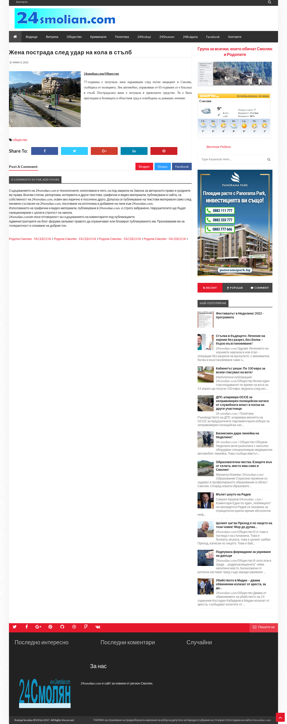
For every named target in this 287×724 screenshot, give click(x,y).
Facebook (182, 166)
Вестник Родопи (219, 147)
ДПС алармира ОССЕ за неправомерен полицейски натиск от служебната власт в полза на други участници (242, 402)
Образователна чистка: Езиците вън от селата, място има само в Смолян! (244, 465)
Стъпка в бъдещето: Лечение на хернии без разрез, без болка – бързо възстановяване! (240, 339)
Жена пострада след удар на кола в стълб (70, 52)
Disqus (162, 166)
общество (20, 140)
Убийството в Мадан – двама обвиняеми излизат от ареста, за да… (241, 584)
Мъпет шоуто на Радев (233, 494)
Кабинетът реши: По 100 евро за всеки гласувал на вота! (240, 370)
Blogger (144, 166)
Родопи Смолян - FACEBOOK (30, 239)
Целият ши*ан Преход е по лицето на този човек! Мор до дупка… (244, 525)
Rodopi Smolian (24, 720)
